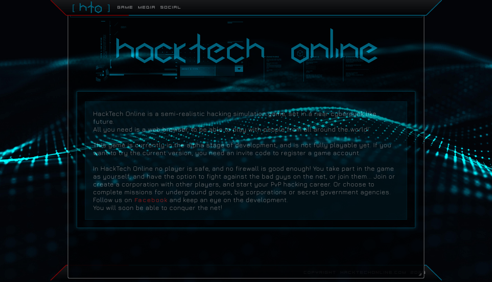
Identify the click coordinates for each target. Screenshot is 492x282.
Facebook (151, 199)
